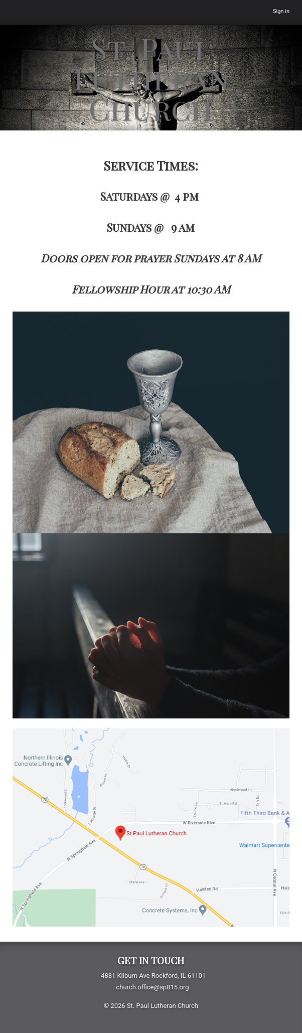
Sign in (281, 11)
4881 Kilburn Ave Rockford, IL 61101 (153, 975)
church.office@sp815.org (152, 987)
